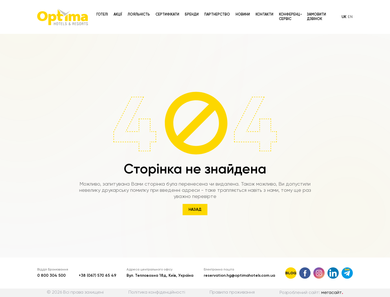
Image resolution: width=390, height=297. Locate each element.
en (350, 12)
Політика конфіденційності (156, 292)
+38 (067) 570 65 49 (97, 276)
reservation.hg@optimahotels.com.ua (239, 276)
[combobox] (224, 33)
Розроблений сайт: (311, 293)
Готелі (102, 9)
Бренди (192, 9)
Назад (195, 210)
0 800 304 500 (51, 276)
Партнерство (217, 9)
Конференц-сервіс (290, 11)
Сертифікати (167, 9)
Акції (118, 9)
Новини (243, 9)
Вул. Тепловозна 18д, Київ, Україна (160, 276)
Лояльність (139, 9)
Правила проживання (232, 292)
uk (344, 12)
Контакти (264, 9)
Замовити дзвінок (316, 11)
